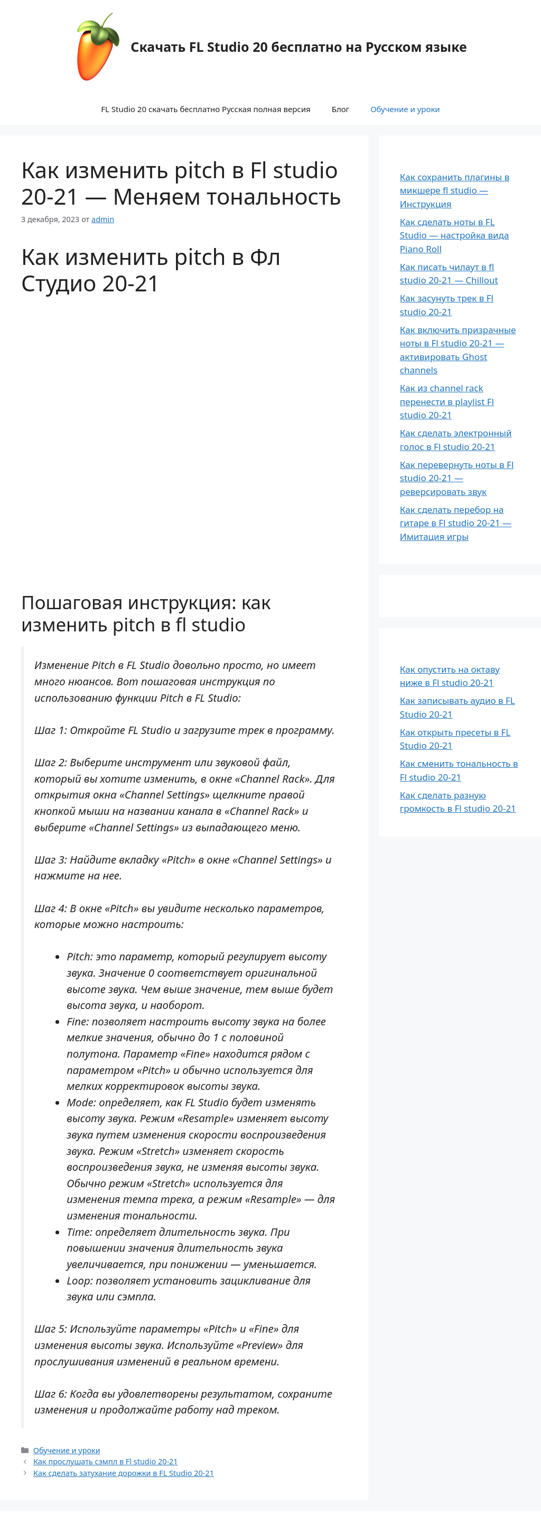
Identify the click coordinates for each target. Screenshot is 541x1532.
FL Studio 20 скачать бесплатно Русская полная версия (205, 109)
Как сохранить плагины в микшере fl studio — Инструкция (454, 190)
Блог (341, 109)
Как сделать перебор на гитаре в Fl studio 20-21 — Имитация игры (455, 523)
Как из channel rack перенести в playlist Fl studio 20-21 (447, 401)
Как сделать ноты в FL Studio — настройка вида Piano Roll (454, 235)
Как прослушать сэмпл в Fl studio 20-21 (105, 1461)
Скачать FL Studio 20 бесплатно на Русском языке (298, 47)
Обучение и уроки (405, 109)
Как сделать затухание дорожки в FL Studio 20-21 (123, 1473)
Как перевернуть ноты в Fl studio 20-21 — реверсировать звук (457, 478)
